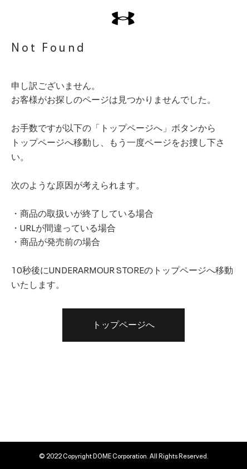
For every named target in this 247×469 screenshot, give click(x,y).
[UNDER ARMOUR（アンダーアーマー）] (123, 18)
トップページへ (123, 325)
